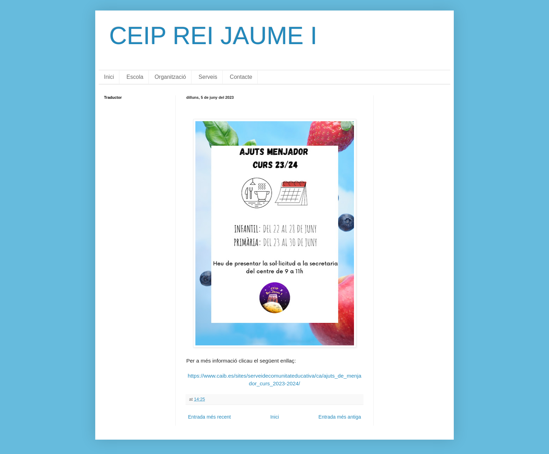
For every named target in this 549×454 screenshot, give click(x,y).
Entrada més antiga (340, 417)
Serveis (208, 77)
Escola (134, 77)
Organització (170, 77)
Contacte (241, 77)
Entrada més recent (209, 417)
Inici (109, 77)
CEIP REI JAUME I (213, 35)
